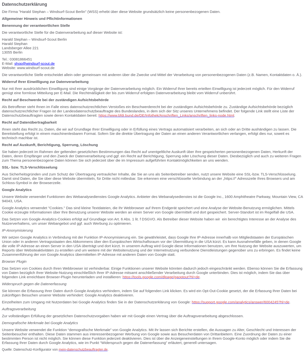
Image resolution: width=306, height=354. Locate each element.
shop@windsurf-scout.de (34, 63)
